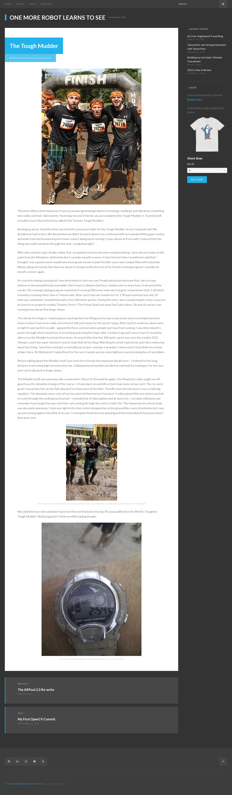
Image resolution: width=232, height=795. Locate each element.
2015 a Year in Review (199, 67)
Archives (46, 4)
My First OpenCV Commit (36, 719)
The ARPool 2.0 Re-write (36, 689)
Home (8, 4)
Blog (33, 4)
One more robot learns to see (57, 17)
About (21, 4)
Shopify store (194, 97)
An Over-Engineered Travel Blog (205, 34)
